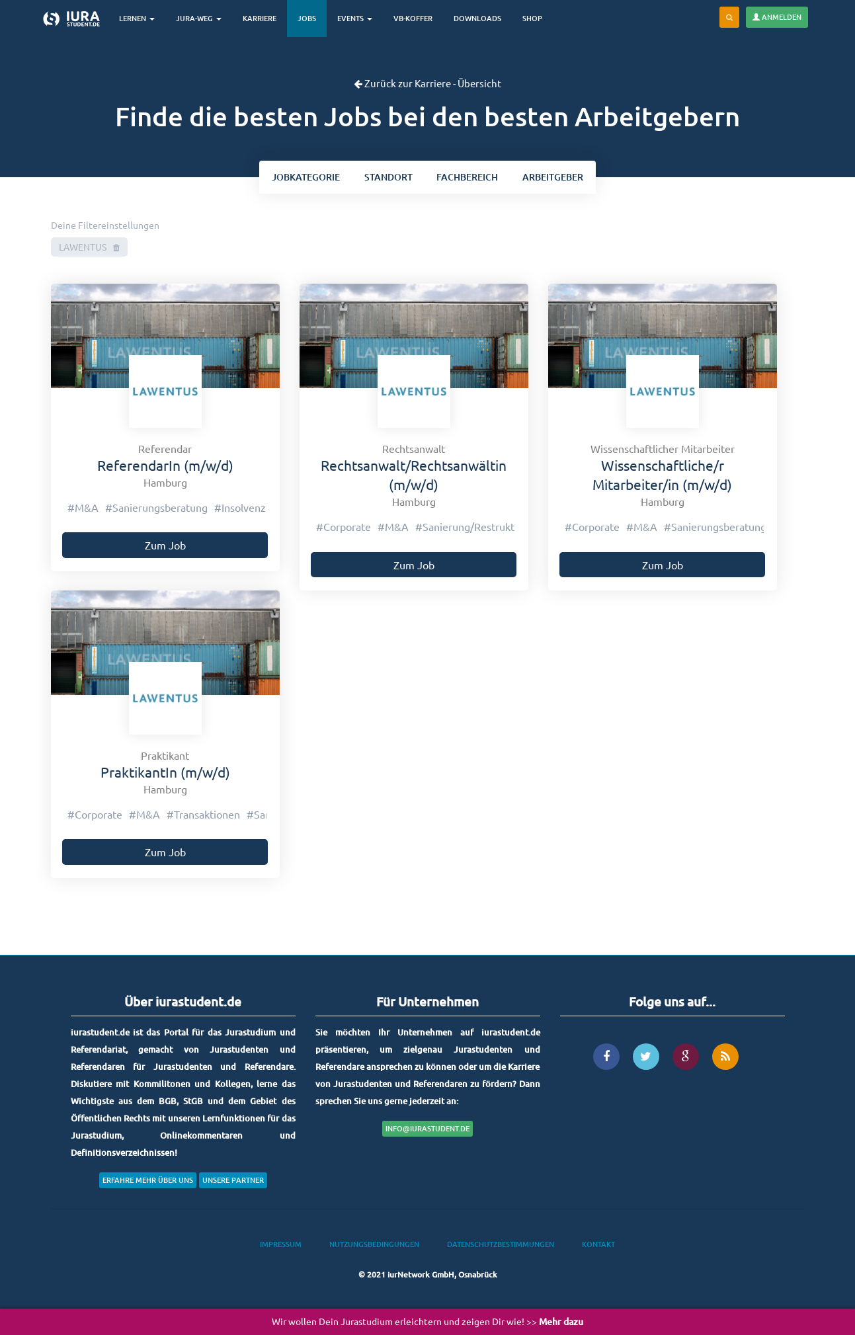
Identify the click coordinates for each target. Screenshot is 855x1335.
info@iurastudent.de (427, 1129)
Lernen (139, 18)
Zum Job (165, 546)
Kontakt (598, 1245)
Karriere (262, 18)
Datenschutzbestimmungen (500, 1245)
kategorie (304, 177)
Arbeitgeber (555, 177)
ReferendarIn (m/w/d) (165, 466)
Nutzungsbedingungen (374, 1245)
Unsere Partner (233, 1181)
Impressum (281, 1245)
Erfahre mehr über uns (147, 1181)
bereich (468, 177)
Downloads (480, 18)
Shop (535, 18)
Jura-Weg (201, 18)
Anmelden (777, 16)
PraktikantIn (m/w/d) (165, 773)
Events (357, 18)
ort (388, 177)
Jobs (309, 18)
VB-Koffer (415, 18)
